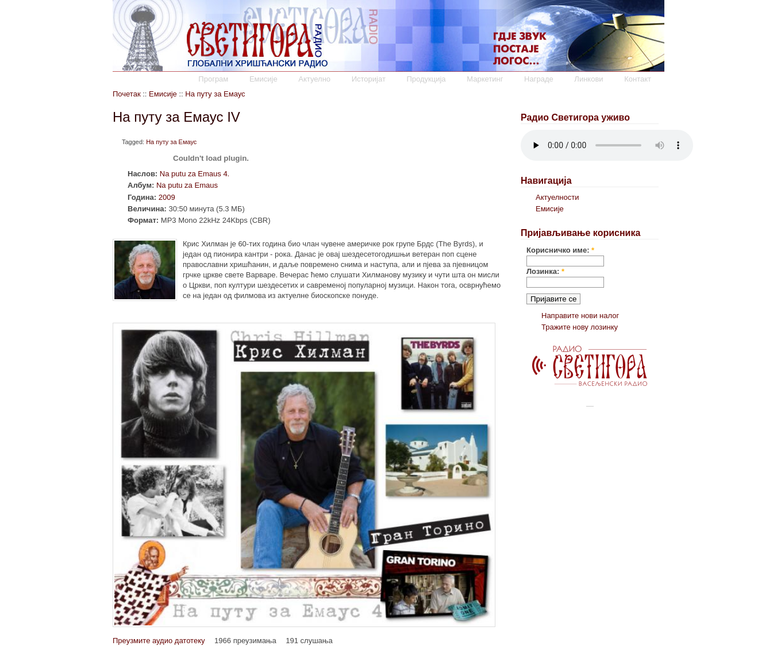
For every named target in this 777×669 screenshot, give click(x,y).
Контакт (637, 79)
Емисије (263, 79)
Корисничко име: (560, 250)
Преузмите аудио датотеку (159, 640)
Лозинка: (545, 271)
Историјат (369, 79)
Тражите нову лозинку (579, 327)
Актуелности (557, 197)
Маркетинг (485, 79)
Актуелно (314, 79)
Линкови (588, 79)
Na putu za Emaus (187, 185)
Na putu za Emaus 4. (194, 173)
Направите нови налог (580, 315)
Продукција (425, 79)
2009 (167, 197)
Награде (538, 79)
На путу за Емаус (215, 94)
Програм (213, 79)
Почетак (127, 94)
